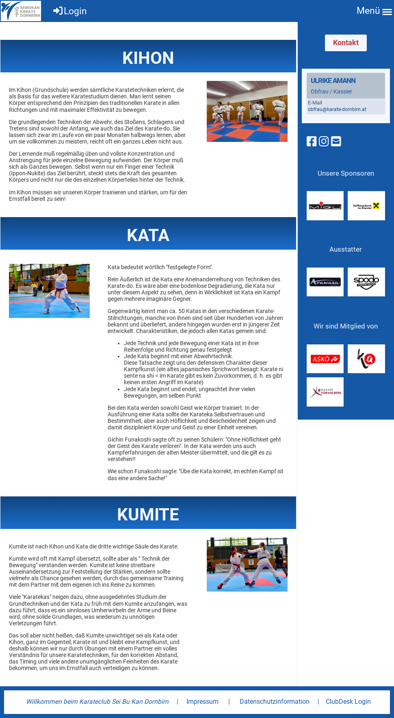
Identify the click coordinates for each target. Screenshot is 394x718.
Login (69, 11)
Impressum (202, 701)
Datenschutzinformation (275, 701)
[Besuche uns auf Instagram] (324, 141)
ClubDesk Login (348, 701)
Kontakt (346, 42)
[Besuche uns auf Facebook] (312, 141)
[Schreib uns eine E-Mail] (336, 141)
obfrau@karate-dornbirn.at (337, 109)
